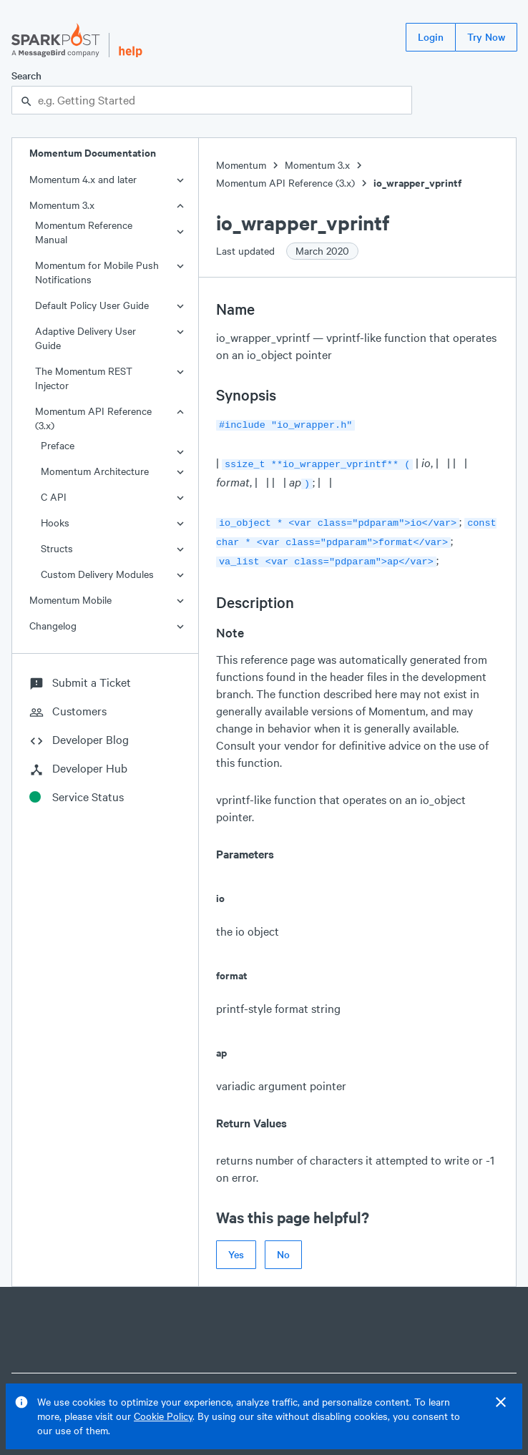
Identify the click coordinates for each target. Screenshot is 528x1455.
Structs (57, 548)
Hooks (55, 522)
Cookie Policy (163, 1416)
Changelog (53, 625)
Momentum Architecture (95, 471)
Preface (57, 445)
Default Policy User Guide (92, 305)
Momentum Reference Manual (83, 232)
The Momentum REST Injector (83, 378)
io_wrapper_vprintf (417, 183)
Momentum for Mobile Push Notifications (97, 272)
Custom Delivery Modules (97, 574)
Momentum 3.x (61, 205)
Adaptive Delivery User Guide (85, 338)
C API (54, 497)
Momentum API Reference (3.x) (93, 418)
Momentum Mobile (70, 600)
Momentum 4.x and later (83, 179)
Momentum (241, 165)
